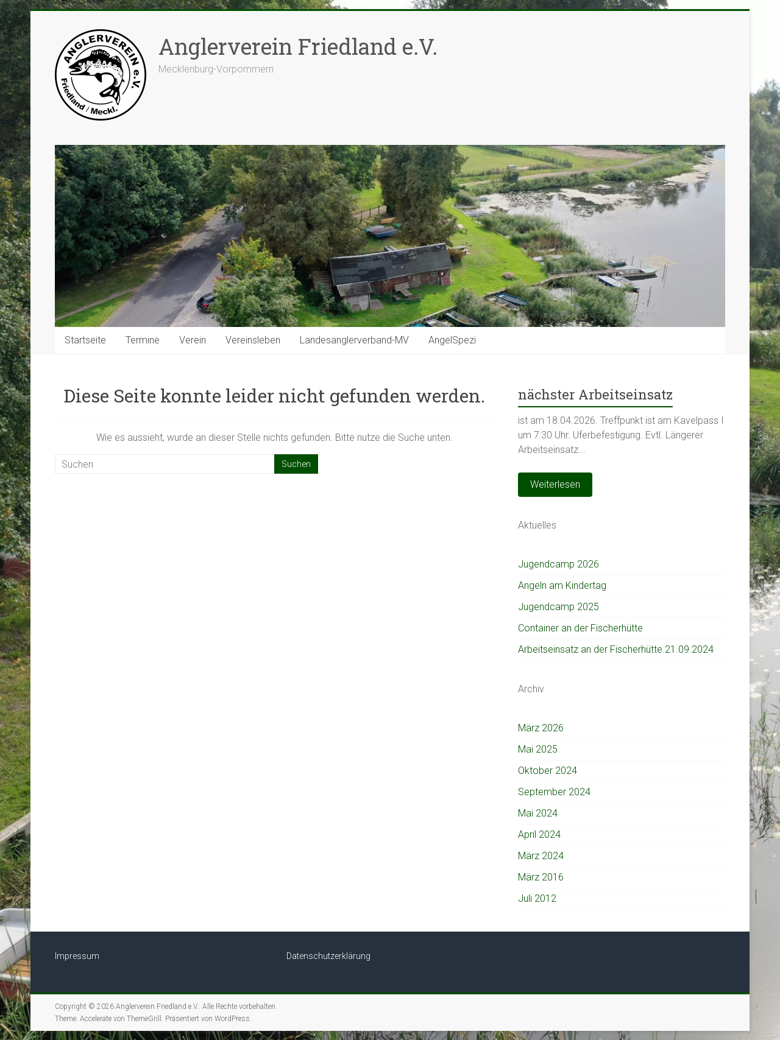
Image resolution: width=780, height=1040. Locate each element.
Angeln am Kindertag (562, 585)
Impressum (77, 956)
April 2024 (539, 834)
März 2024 (541, 856)
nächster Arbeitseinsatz (595, 394)
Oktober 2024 (547, 770)
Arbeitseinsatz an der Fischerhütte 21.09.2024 (616, 649)
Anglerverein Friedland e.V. (298, 46)
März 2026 (541, 728)
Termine (143, 340)
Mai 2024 (538, 813)
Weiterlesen (555, 484)
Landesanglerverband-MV (354, 340)
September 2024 (554, 792)
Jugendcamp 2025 (558, 607)
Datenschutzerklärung (328, 956)
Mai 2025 (538, 749)
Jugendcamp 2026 (558, 564)
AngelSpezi (452, 340)
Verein (192, 340)
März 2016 (541, 877)
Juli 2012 (537, 898)
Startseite (85, 340)
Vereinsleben (252, 340)
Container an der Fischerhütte (580, 628)
